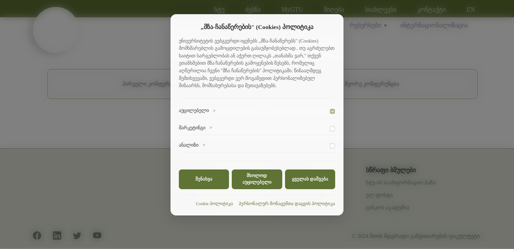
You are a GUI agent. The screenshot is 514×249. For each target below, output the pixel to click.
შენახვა (203, 179)
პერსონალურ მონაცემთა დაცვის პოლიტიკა (287, 203)
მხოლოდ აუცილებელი (257, 179)
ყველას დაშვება (310, 179)
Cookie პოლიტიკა (214, 203)
